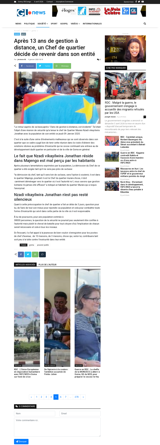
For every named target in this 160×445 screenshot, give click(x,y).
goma (33, 30)
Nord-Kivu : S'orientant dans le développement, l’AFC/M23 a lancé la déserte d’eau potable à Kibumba (131, 184)
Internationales (92, 23)
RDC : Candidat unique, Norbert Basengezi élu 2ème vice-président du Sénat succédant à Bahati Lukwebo (132, 142)
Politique (29, 23)
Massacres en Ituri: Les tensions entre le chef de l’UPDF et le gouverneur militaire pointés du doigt (132, 170)
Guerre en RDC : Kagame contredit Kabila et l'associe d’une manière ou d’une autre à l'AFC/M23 (133, 156)
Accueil (17, 30)
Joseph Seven (110, 117)
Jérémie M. (22, 59)
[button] (59, 11)
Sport (54, 23)
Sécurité (18, 365)
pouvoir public (43, 245)
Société (43, 23)
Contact (50, 2)
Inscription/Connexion (64, 2)
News (18, 23)
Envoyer (21, 441)
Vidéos (75, 23)
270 (77, 397)
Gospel (64, 23)
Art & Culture (50, 365)
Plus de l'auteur (47, 265)
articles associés (25, 265)
